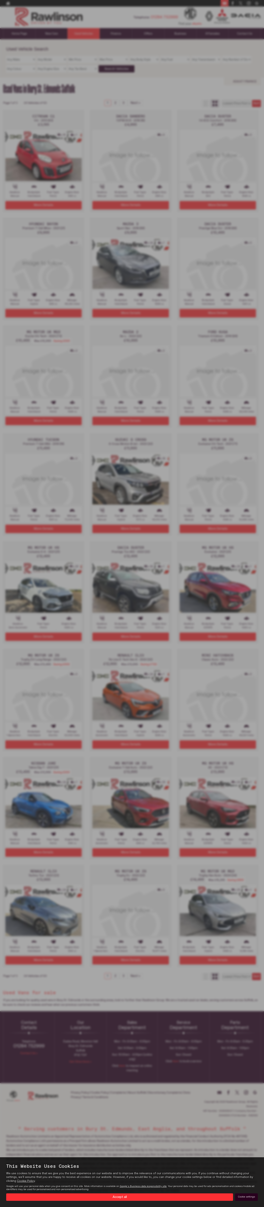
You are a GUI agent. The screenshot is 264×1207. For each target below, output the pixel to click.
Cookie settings (246, 1197)
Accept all (119, 1197)
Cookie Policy (26, 1180)
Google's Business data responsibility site (143, 1186)
